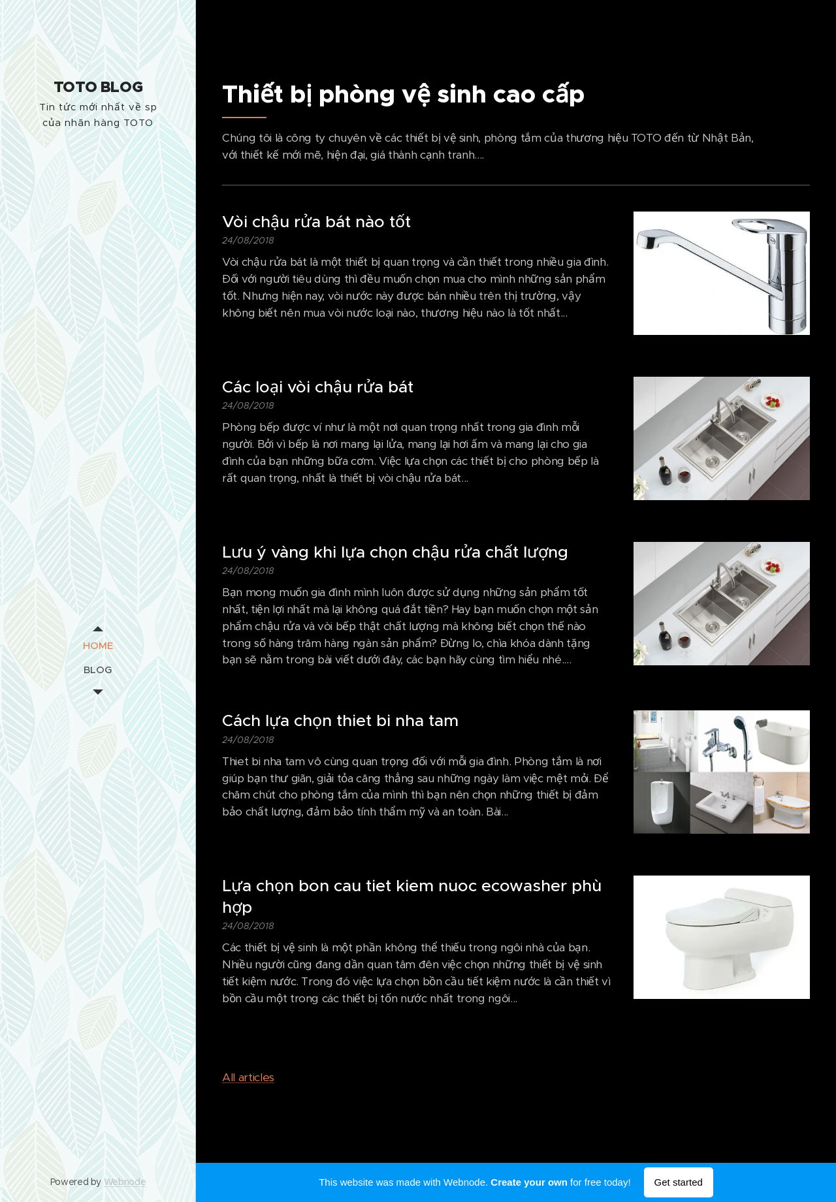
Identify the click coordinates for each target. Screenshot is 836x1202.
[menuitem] (98, 645)
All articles (248, 1077)
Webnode (125, 1182)
